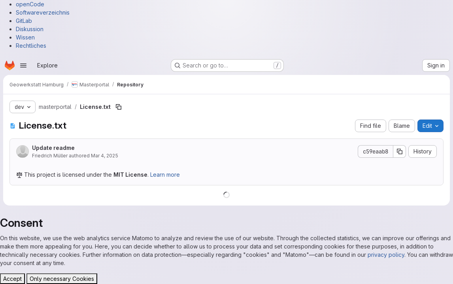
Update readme (53, 147)
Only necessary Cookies (62, 278)
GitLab (24, 20)
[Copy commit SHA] (399, 151)
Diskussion (29, 29)
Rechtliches (31, 45)
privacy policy (386, 254)
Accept (12, 278)
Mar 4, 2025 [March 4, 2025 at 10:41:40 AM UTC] (104, 156)
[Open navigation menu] (23, 65)
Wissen (25, 37)
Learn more (165, 174)
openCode (30, 4)
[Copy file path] (118, 107)
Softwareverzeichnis (43, 12)
